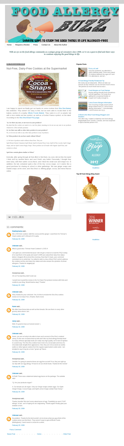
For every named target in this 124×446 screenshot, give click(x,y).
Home (9, 45)
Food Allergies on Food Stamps (99, 90)
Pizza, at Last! (93, 68)
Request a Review (22, 45)
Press (35, 45)
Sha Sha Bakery (65, 108)
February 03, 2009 (18, 367)
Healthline (95, 168)
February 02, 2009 (18, 239)
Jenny (14, 321)
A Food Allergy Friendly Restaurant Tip (91, 81)
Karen (14, 306)
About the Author (60, 45)
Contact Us (46, 45)
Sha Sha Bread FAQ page (29, 118)
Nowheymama (17, 231)
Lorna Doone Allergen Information (100, 103)
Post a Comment (15, 430)
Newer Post (11, 434)
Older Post (67, 434)
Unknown (15, 246)
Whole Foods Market (36, 113)
